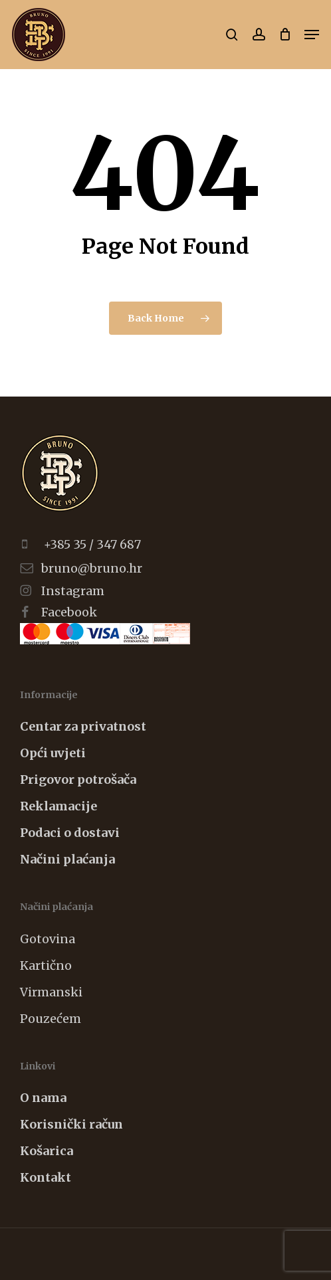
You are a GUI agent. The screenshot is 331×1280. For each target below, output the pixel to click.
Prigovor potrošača (78, 779)
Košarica (46, 1150)
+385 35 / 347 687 (92, 544)
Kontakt (45, 1177)
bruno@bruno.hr (91, 568)
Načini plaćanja (67, 859)
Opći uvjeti (53, 753)
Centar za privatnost (83, 726)
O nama (43, 1097)
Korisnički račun (71, 1124)
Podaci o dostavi (70, 832)
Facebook (69, 612)
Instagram (72, 590)
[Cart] (285, 34)
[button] (311, 34)
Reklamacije (58, 806)
